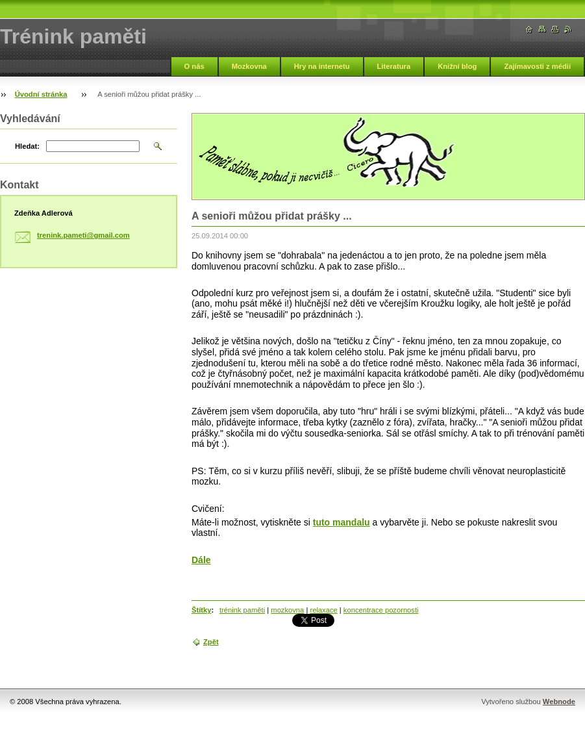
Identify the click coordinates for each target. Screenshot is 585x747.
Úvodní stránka (41, 94)
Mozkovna (249, 66)
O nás (194, 66)
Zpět (211, 642)
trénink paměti (242, 610)
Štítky (201, 610)
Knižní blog (457, 66)
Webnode (559, 701)
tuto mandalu (341, 522)
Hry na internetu (322, 66)
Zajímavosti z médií (537, 66)
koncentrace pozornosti (381, 610)
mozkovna (287, 610)
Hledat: (27, 146)
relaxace (323, 610)
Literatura (394, 66)
